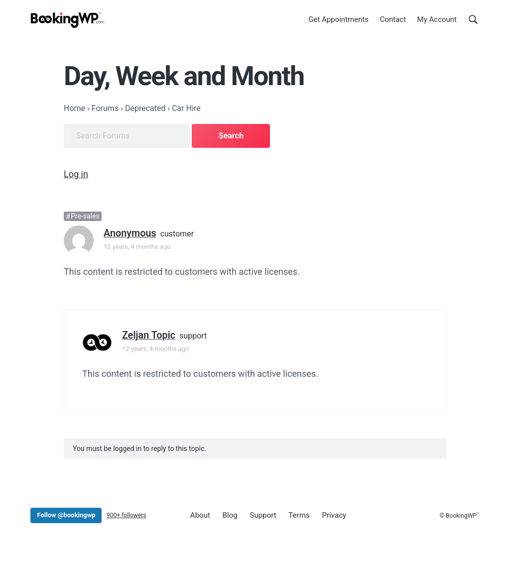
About (200, 514)
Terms (294, 514)
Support (260, 514)
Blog (228, 514)
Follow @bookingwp (66, 514)
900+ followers (126, 514)
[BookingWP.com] (67, 21)
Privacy (329, 514)
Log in (76, 173)
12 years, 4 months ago (137, 245)
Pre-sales (85, 216)
